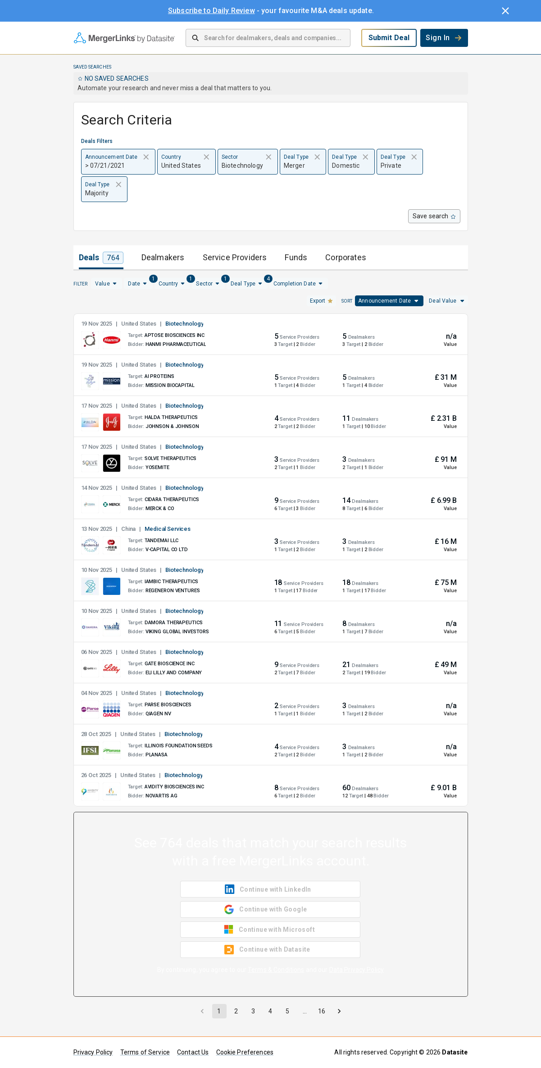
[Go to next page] (339, 1011)
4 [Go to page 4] (270, 1011)
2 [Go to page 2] (236, 1011)
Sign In (444, 37)
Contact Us (193, 1052)
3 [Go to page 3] (253, 1011)
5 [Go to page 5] (287, 1011)
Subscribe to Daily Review (211, 10)
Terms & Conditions (276, 969)
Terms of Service (145, 1052)
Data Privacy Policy (356, 969)
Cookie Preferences (244, 1052)
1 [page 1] (219, 1011)
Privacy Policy (93, 1052)
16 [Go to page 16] (321, 1011)
